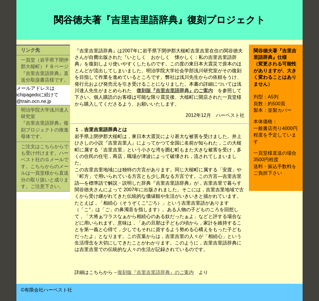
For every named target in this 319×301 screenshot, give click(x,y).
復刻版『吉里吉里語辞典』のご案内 (175, 90)
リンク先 (30, 50)
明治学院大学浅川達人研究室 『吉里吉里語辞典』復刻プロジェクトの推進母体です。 (45, 123)
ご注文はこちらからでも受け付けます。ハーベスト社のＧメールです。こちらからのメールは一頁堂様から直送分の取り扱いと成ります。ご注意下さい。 (45, 166)
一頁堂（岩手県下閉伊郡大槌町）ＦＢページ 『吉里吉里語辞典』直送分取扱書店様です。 (45, 69)
